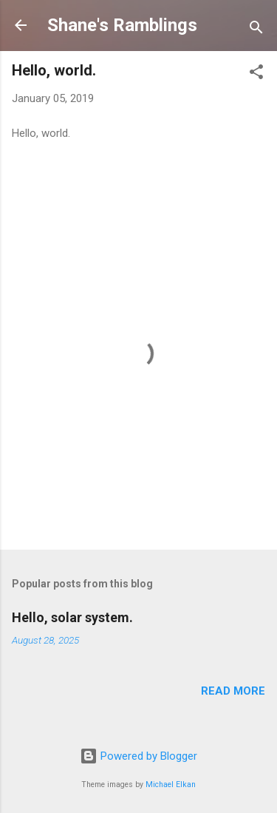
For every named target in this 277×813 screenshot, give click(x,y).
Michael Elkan (171, 784)
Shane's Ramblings (122, 25)
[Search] (256, 30)
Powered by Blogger (138, 756)
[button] (256, 74)
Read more (233, 691)
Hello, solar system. (72, 617)
